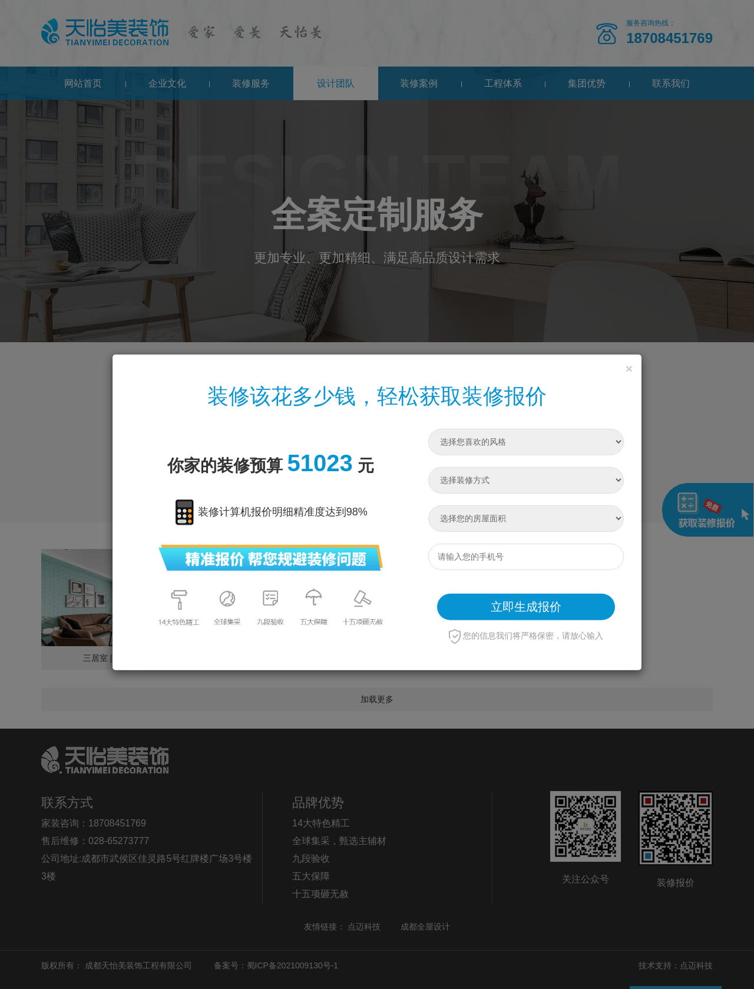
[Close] (629, 368)
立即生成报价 (526, 606)
